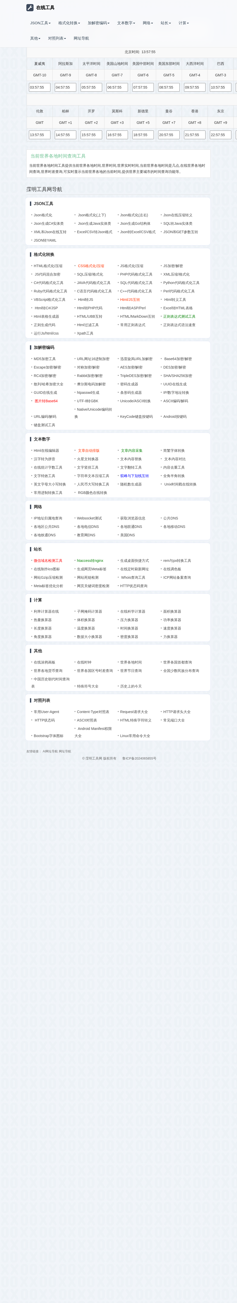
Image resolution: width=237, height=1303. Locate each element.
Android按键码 (174, 416)
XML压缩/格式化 (176, 274)
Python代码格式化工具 (181, 283)
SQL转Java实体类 (177, 223)
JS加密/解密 (173, 266)
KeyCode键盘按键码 (136, 416)
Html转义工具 (174, 300)
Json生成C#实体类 (49, 223)
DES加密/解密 (174, 367)
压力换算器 (129, 620)
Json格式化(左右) (134, 215)
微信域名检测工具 (48, 561)
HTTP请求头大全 (177, 712)
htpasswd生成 (88, 392)
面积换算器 (172, 611)
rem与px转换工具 (177, 561)
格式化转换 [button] (69, 23)
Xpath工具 (85, 333)
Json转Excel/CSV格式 (138, 232)
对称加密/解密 (88, 367)
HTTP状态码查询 (134, 586)
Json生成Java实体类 (94, 223)
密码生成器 (129, 384)
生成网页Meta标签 (91, 569)
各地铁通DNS (45, 535)
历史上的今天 (131, 686)
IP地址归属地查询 (48, 518)
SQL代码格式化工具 (136, 283)
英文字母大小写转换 (50, 484)
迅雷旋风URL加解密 (136, 359)
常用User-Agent (46, 712)
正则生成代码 (44, 325)
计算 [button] (184, 23)
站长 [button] (166, 23)
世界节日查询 (131, 671)
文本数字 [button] (126, 23)
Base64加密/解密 (177, 359)
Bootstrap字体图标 (48, 736)
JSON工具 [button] (40, 23)
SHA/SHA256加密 (177, 376)
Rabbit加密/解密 (90, 376)
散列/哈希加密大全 (48, 384)
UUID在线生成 (174, 384)
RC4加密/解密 (45, 376)
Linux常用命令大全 (135, 736)
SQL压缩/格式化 (90, 274)
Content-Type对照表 (93, 712)
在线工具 (40, 7)
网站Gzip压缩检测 (48, 577)
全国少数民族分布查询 (181, 671)
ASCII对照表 (87, 720)
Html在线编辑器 (46, 450)
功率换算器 (172, 620)
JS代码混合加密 (47, 274)
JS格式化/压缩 (131, 266)
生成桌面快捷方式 (134, 561)
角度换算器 (43, 637)
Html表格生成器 (46, 316)
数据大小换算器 (89, 637)
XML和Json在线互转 (50, 232)
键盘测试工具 (44, 425)
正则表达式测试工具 (179, 316)
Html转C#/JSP (46, 308)
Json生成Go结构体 (135, 223)
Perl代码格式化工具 (179, 291)
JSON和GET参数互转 (180, 232)
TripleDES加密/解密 (136, 376)
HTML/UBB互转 (89, 316)
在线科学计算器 (132, 611)
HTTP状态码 (44, 720)
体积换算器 (86, 620)
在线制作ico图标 (47, 569)
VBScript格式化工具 (50, 300)
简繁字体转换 (174, 450)
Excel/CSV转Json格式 (94, 232)
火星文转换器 (88, 459)
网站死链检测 (88, 577)
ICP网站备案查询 (177, 577)
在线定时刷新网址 (134, 569)
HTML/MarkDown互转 (137, 316)
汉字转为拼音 (44, 459)
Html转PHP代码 (90, 308)
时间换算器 (129, 628)
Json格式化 (43, 215)
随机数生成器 (131, 484)
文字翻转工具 (131, 467)
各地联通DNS (131, 527)
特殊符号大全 (88, 686)
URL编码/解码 (45, 416)
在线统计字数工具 (48, 467)
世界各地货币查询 (48, 671)
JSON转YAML (45, 240)
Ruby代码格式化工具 (50, 291)
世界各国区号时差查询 (95, 671)
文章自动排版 (88, 450)
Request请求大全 (134, 712)
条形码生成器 (131, 392)
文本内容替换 (131, 459)
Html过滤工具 (88, 325)
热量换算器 (43, 620)
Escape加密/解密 (47, 367)
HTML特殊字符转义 (136, 720)
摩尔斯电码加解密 (91, 384)
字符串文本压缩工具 (93, 476)
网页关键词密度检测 (93, 586)
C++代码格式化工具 (136, 291)
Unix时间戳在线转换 (180, 484)
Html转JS (85, 300)
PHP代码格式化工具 (136, 274)
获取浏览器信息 (132, 518)
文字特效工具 (44, 476)
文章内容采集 (131, 450)
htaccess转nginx (90, 561)
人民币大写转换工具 (93, 484)
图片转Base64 (46, 401)
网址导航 (81, 38)
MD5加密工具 (45, 359)
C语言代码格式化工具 (94, 291)
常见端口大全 (174, 720)
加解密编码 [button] (99, 23)
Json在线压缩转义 (177, 215)
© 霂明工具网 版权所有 (99, 758)
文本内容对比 (174, 459)
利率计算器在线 (46, 611)
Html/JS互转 (130, 300)
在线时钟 (84, 662)
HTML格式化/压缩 (48, 266)
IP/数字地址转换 (176, 392)
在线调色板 (172, 569)
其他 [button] (35, 38)
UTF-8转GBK (87, 401)
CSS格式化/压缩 (90, 266)
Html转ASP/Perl (133, 308)
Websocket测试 (89, 518)
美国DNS (127, 535)
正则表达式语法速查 (179, 325)
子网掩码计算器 (89, 611)
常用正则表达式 (132, 325)
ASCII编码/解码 (175, 401)
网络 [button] (148, 23)
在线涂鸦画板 (44, 662)
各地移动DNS (174, 527)
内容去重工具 (174, 467)
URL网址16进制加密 (93, 359)
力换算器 (170, 637)
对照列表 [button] (57, 38)
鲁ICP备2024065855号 (139, 758)
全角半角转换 (174, 476)
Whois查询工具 (133, 577)
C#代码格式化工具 (48, 283)
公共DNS (170, 518)
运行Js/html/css (46, 333)
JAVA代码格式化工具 (94, 283)
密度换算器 (129, 637)
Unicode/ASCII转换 (135, 401)
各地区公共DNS (46, 527)
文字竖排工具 (88, 467)
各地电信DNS (88, 527)
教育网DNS (86, 535)
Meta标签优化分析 (48, 586)
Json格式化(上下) (91, 215)
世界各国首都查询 (177, 662)
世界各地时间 (131, 662)
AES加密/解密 (131, 367)
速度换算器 (172, 628)
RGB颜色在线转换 (92, 493)
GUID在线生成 (45, 392)
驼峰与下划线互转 (134, 476)
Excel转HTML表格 (177, 308)
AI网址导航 (50, 751)
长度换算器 (43, 628)
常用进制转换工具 (48, 493)
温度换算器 (86, 628)
